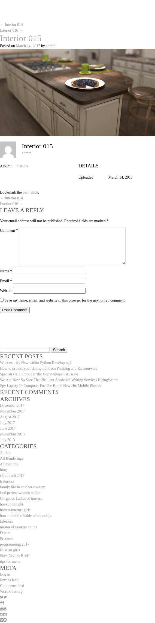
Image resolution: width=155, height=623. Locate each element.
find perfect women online (20, 493)
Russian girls (10, 550)
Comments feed (12, 586)
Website (6, 291)
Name (6, 271)
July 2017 (7, 423)
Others (5, 533)
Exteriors (7, 481)
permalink (30, 192)
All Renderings (11, 458)
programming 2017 (14, 544)
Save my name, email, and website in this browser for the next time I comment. (65, 300)
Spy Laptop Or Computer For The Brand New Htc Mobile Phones (50, 386)
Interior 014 (11, 25)
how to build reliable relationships (26, 516)
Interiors (21, 166)
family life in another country (22, 487)
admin (50, 46)
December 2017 (12, 406)
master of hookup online (18, 527)
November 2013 (12, 434)
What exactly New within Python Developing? (35, 363)
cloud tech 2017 (12, 476)
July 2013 (7, 440)
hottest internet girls (15, 510)
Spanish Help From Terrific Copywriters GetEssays (39, 374)
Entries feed (9, 580)
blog (3, 470)
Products (6, 539)
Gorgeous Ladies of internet (21, 498)
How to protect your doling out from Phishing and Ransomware (48, 368)
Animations (9, 464)
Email (6, 281)
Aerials (5, 453)
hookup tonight (11, 504)
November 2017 (12, 411)
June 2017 (8, 428)
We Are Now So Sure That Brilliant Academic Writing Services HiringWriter (59, 380)
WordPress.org (11, 591)
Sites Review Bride (14, 556)
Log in (5, 574)
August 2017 (10, 417)
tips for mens (10, 561)
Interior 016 (11, 30)
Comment (9, 230)
